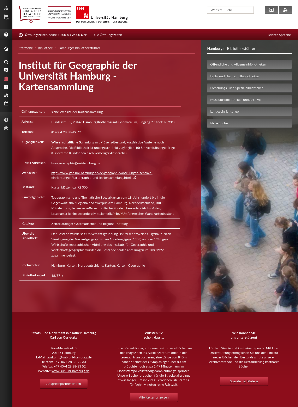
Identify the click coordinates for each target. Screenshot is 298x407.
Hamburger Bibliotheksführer (231, 48)
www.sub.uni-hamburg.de (70, 371)
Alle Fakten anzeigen (154, 397)
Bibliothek (45, 48)
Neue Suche (219, 123)
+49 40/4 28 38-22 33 (70, 362)
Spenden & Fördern (244, 381)
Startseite (26, 48)
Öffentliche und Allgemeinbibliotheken (238, 64)
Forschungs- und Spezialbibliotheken (236, 88)
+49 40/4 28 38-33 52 (70, 366)
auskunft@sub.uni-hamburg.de (69, 357)
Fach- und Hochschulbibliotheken (234, 76)
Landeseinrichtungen (225, 111)
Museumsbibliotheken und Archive (235, 99)
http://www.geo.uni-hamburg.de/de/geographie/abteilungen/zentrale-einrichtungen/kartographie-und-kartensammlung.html (102, 175)
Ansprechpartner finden (63, 384)
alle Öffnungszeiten (108, 35)
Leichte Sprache (279, 35)
